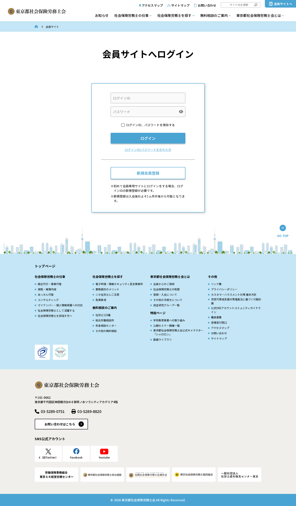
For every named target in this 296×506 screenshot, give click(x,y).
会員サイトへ (283, 4)
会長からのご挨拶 (163, 284)
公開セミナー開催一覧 (166, 325)
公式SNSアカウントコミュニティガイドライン (236, 310)
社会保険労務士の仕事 (131, 15)
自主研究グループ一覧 (166, 305)
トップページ (45, 265)
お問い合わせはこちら (60, 424)
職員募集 (216, 317)
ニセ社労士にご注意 (107, 294)
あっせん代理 (46, 294)
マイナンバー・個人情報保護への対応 (60, 305)
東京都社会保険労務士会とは (258, 15)
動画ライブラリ (162, 339)
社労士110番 (103, 315)
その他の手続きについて (167, 300)
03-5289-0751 (53, 411)
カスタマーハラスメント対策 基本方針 (234, 294)
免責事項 (101, 300)
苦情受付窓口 (219, 322)
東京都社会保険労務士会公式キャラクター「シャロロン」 (178, 332)
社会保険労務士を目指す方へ (55, 316)
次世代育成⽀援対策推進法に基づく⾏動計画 (236, 301)
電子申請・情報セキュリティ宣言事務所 (119, 284)
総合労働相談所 (105, 320)
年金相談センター (106, 325)
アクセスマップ (152, 5)
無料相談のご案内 (214, 15)
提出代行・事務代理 (50, 284)
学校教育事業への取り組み (169, 320)
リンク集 (216, 284)
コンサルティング (48, 300)
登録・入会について (165, 294)
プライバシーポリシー (224, 289)
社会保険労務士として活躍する (56, 310)
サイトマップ (180, 5)
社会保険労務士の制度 (166, 289)
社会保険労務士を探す (174, 15)
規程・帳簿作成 (47, 289)
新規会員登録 (148, 173)
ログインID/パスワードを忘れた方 (148, 149)
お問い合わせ (207, 5)
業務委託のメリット (107, 289)
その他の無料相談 (106, 331)
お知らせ (102, 15)
